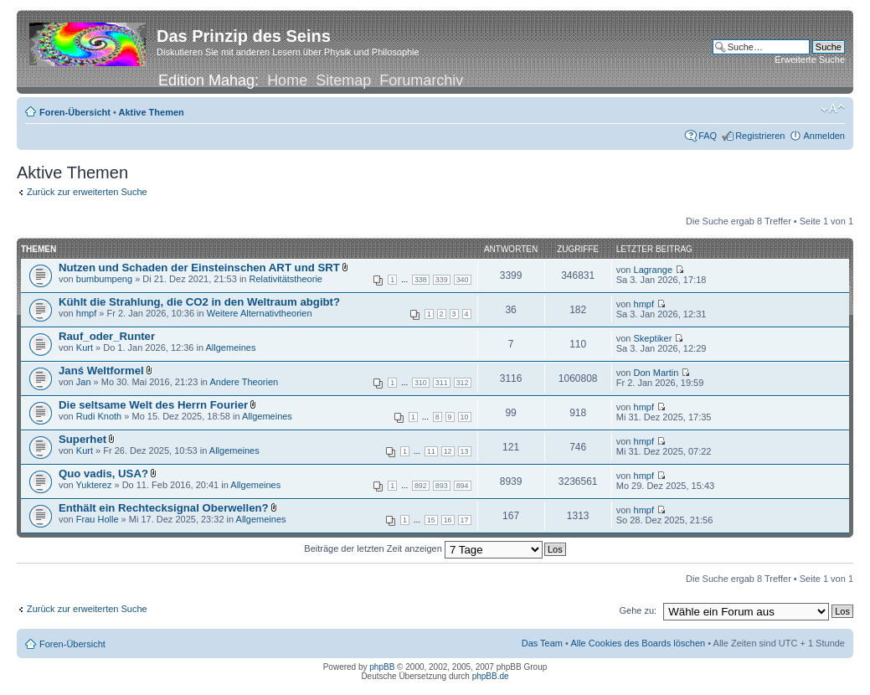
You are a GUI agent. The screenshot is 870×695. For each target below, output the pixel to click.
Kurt (84, 347)
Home (287, 80)
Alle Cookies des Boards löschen (637, 643)
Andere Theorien (243, 382)
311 (441, 382)
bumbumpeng (104, 279)
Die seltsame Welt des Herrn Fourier (153, 405)
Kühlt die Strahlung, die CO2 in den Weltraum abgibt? (199, 302)
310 (420, 382)
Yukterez (94, 485)
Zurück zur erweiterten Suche (87, 192)
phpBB (381, 667)
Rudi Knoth (98, 416)
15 (431, 520)
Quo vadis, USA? (103, 473)
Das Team (542, 643)
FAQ (707, 136)
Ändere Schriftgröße (833, 108)
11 (431, 451)
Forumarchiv (421, 80)
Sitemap (343, 80)
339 (441, 279)
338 (420, 279)
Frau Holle (97, 519)
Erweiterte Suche (810, 59)
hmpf (86, 313)
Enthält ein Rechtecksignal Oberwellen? (164, 508)
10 (465, 417)
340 (462, 279)
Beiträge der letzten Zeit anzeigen (423, 548)
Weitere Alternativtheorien (259, 313)
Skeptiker (653, 338)
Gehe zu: (637, 610)
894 (462, 485)
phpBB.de (490, 676)
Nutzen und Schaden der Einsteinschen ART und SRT (199, 267)
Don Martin (656, 373)
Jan (83, 382)
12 (448, 451)
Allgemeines (231, 347)
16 (448, 520)
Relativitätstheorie (286, 279)
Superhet (82, 439)
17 (465, 520)
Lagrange (653, 270)
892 (420, 485)
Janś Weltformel (101, 370)
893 (441, 485)
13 (465, 451)
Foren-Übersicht (75, 112)
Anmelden (824, 136)
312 (462, 382)
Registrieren (760, 136)
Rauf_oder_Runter (107, 336)
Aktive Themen (151, 112)
